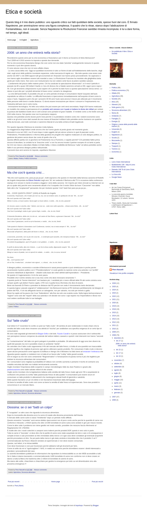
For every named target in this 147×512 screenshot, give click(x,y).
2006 (114, 400)
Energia (114, 121)
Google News (117, 177)
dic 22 (118, 350)
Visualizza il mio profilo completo (122, 273)
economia (115, 152)
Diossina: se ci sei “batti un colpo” (30, 407)
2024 (114, 290)
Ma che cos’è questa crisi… (26, 172)
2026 (114, 283)
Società (114, 99)
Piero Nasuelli (117, 270)
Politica (21, 158)
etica (113, 102)
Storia (114, 113)
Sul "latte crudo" (18, 320)
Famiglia (115, 119)
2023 (114, 293)
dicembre (117, 338)
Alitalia (15, 158)
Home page (11, 40)
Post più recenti (13, 482)
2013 (114, 319)
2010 (114, 329)
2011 (114, 325)
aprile (116, 383)
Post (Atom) (19, 486)
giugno (117, 376)
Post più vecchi (97, 482)
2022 (114, 296)
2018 (114, 309)
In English (23, 40)
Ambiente (115, 116)
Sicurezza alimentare (35, 393)
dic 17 (118, 353)
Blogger (96, 505)
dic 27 (118, 341)
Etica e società (24, 12)
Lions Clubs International (121, 162)
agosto (117, 370)
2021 (114, 299)
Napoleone (116, 135)
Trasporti (115, 146)
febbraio (117, 389)
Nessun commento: (41, 156)
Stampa (114, 143)
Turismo (115, 149)
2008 (114, 335)
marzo (116, 386)
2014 (114, 316)
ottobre (117, 363)
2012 (114, 322)
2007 (114, 397)
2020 (114, 303)
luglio (116, 373)
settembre (118, 367)
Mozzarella (116, 140)
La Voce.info (116, 174)
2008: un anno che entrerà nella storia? (33, 52)
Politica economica (30, 158)
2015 (114, 312)
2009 (114, 332)
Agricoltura (34, 40)
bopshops (79, 505)
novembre (118, 360)
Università (115, 129)
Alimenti (24, 393)
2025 (114, 287)
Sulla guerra (116, 107)
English (114, 132)
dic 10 (118, 356)
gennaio (117, 393)
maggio (117, 380)
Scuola (114, 138)
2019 (114, 306)
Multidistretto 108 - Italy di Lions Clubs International (123, 166)
